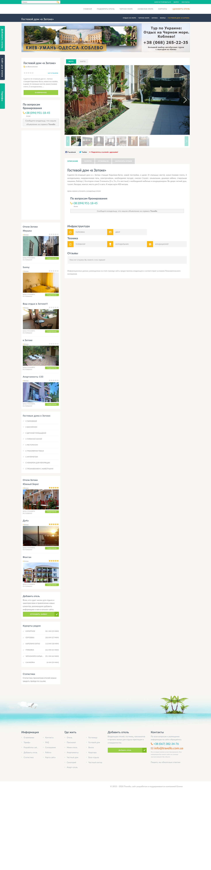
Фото (71, 61)
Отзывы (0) (103, 161)
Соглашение (50, 747)
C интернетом (32, 457)
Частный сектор (95, 762)
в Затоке (28, 340)
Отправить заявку (38, 614)
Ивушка (27, 230)
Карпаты (162, 9)
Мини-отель (72, 747)
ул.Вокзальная (31, 66)
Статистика (29, 757)
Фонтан (27, 557)
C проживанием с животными (39, 469)
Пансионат (71, 742)
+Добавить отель (181, 9)
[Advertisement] (41, 175)
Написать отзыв (123, 161)
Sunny (26, 267)
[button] (182, 100)
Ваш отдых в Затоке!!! (35, 303)
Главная (87, 9)
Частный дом (72, 757)
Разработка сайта (31, 747)
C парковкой (31, 421)
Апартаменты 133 (33, 376)
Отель (69, 737)
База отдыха (93, 757)
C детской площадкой (36, 433)
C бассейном (31, 427)
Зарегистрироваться (162, 2)
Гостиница (92, 737)
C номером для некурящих (38, 463)
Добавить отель (30, 752)
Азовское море (145, 9)
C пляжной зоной (34, 439)
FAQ (47, 742)
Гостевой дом (94, 742)
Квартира (92, 752)
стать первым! (99, 260)
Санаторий (71, 762)
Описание (72, 161)
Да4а (26, 520)
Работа (48, 752)
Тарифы (27, 742)
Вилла (91, 747)
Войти (176, 2)
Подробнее (52, 258)
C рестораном (32, 445)
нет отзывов (53, 73)
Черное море (126, 9)
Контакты (186, 2)
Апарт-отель (72, 767)
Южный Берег (31, 484)
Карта (83, 61)
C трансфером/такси (35, 451)
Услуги (88, 161)
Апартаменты (73, 752)
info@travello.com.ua (168, 748)
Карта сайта (50, 757)
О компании (29, 737)
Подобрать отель (105, 9)
